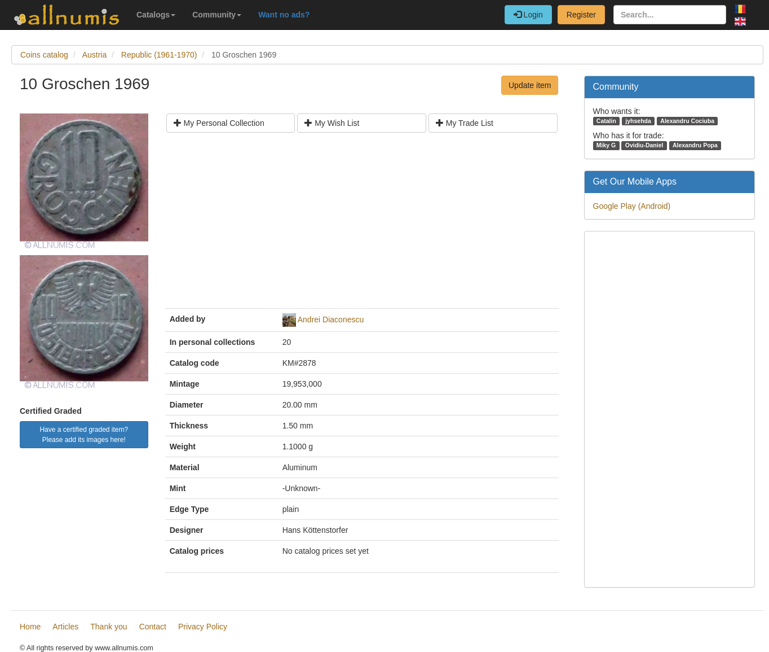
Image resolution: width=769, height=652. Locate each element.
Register (581, 14)
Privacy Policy (202, 626)
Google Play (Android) (632, 206)
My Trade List (464, 123)
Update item (530, 85)
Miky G (606, 145)
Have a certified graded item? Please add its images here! (83, 435)
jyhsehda (638, 120)
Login (528, 14)
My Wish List (331, 123)
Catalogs (155, 14)
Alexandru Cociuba (687, 120)
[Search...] (669, 14)
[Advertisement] (362, 225)
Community (216, 14)
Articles (65, 626)
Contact (152, 626)
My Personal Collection (219, 123)
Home (30, 626)
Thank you (108, 626)
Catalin (606, 120)
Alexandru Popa (695, 145)
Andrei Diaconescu (331, 319)
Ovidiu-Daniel (644, 145)
